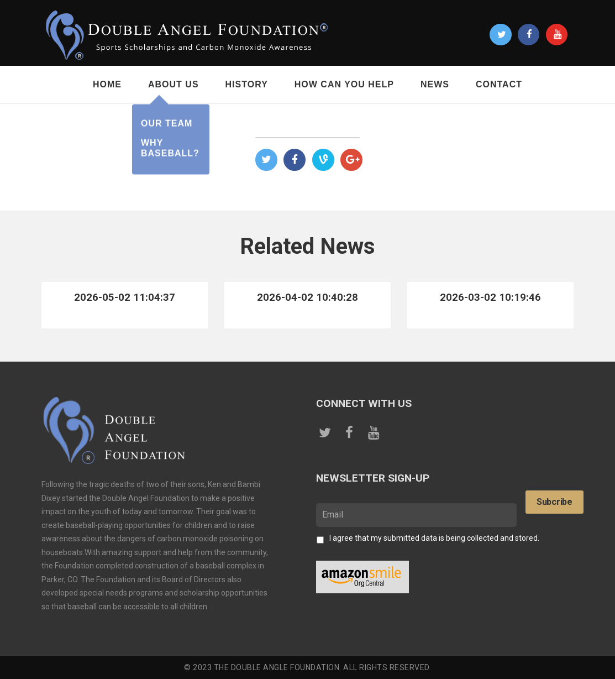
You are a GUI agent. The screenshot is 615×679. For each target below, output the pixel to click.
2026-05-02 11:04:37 (124, 297)
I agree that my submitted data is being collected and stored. (434, 538)
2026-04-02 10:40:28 (307, 297)
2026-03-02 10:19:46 (490, 297)
